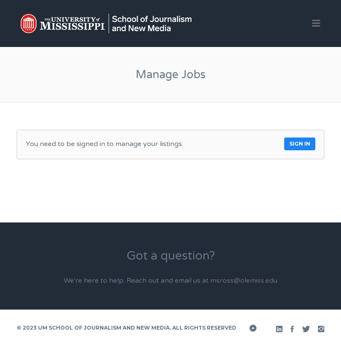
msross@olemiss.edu (243, 280)
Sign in (299, 143)
